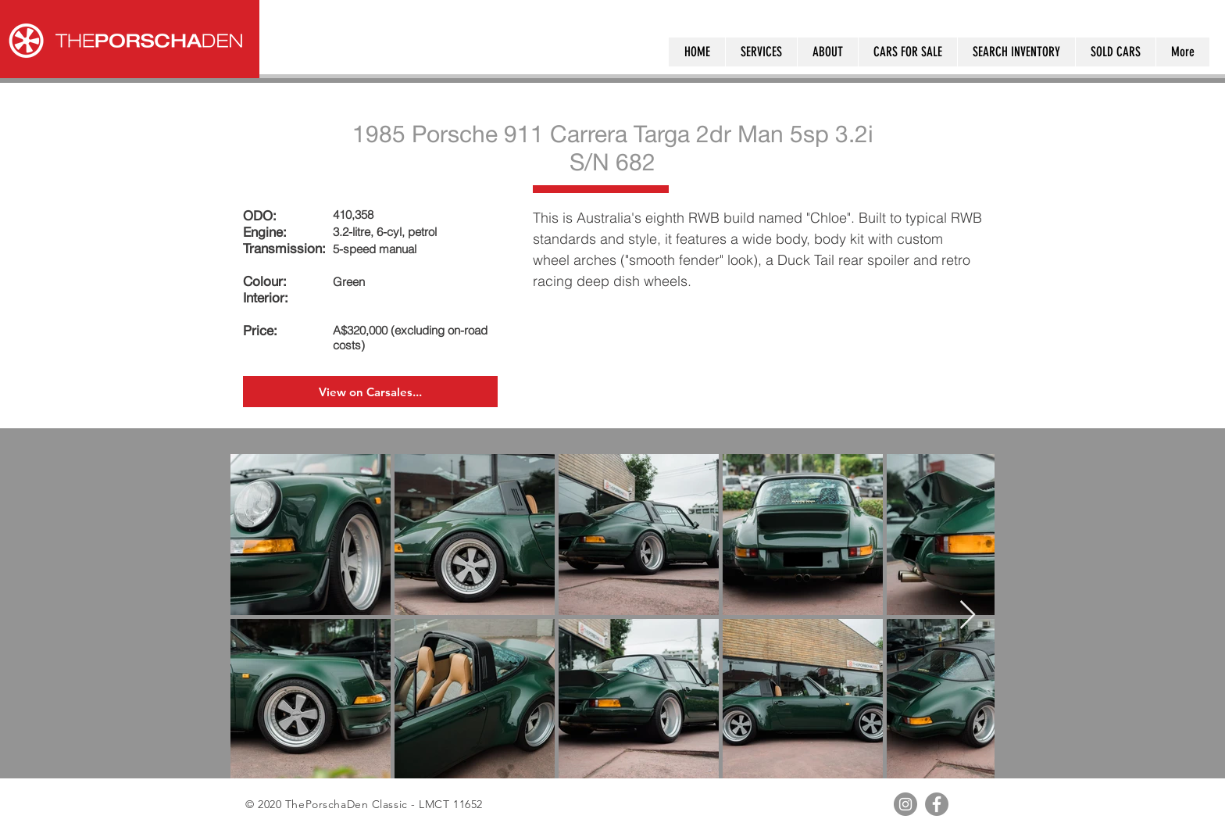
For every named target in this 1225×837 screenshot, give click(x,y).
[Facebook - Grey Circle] (936, 804)
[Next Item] (968, 615)
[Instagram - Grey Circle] (905, 804)
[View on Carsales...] (370, 391)
